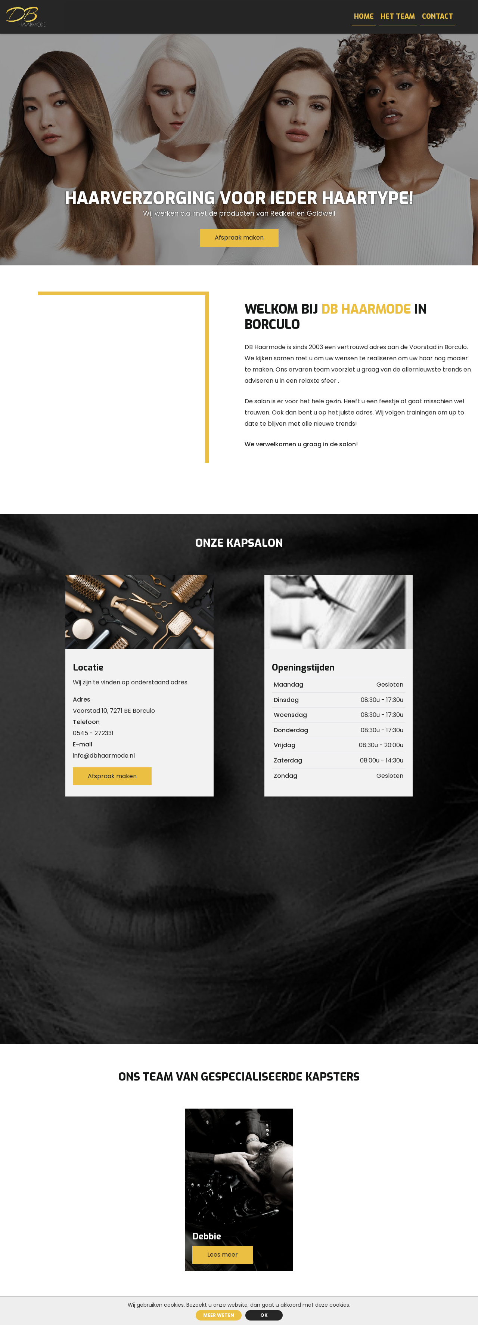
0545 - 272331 (93, 733)
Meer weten (218, 1315)
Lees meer (222, 1254)
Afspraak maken (239, 237)
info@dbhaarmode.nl (104, 755)
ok (264, 1315)
